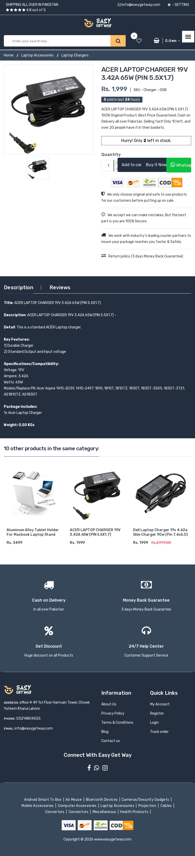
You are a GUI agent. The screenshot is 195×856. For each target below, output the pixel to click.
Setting (178, 5)
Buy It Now (156, 164)
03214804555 (28, 718)
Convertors (55, 812)
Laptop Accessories (37, 55)
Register (157, 713)
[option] (49, 110)
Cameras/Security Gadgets (146, 799)
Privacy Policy (112, 713)
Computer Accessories (77, 806)
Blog (104, 732)
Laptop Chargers (75, 55)
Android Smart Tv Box (43, 799)
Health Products (134, 812)
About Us (108, 704)
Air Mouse (74, 799)
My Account (160, 704)
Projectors (147, 806)
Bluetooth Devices (102, 799)
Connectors (79, 812)
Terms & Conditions (117, 722)
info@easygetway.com (139, 5)
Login (154, 722)
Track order (159, 732)
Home (8, 55)
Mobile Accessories (38, 806)
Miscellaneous (105, 812)
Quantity (105, 154)
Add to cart (132, 164)
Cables (166, 806)
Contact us (110, 741)
